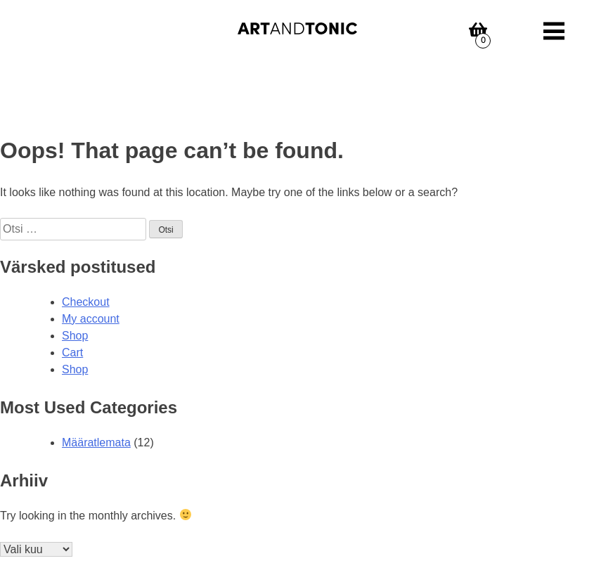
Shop (75, 336)
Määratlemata (96, 442)
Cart (72, 352)
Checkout (86, 302)
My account (91, 319)
